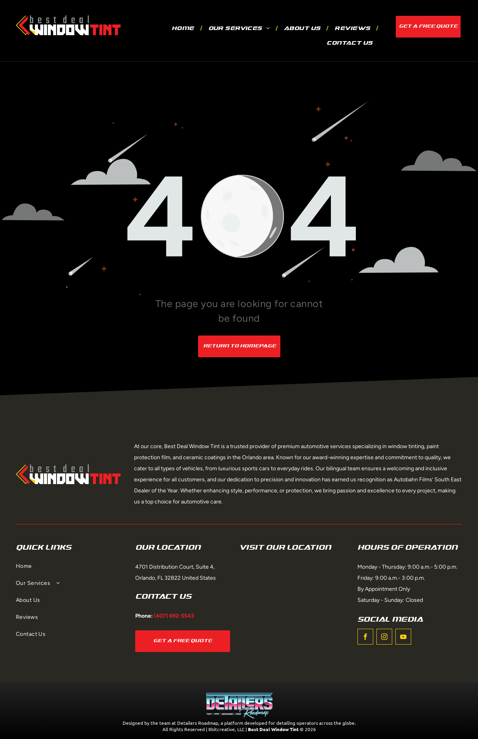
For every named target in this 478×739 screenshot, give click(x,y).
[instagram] (384, 638)
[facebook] (365, 638)
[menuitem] (184, 28)
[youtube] (403, 638)
